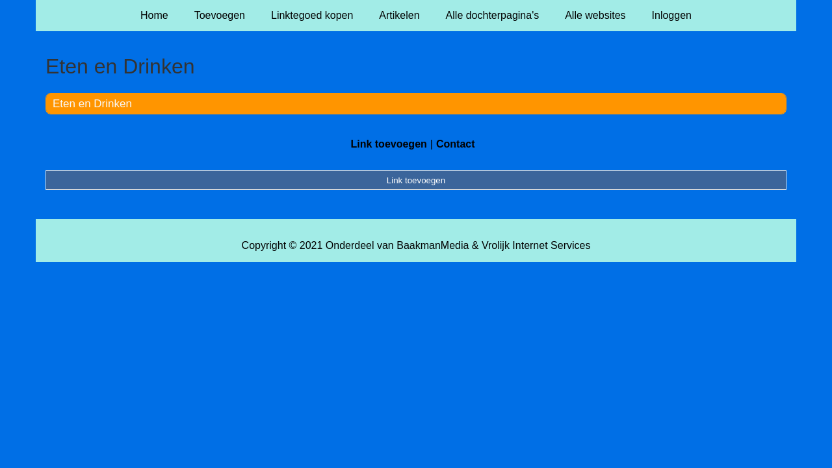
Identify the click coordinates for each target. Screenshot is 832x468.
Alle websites (595, 15)
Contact (455, 144)
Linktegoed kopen (312, 15)
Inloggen (672, 15)
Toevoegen (219, 15)
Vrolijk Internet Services (536, 245)
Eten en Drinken (92, 104)
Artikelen (399, 15)
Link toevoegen (388, 144)
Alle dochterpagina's (493, 15)
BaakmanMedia (432, 245)
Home (154, 15)
